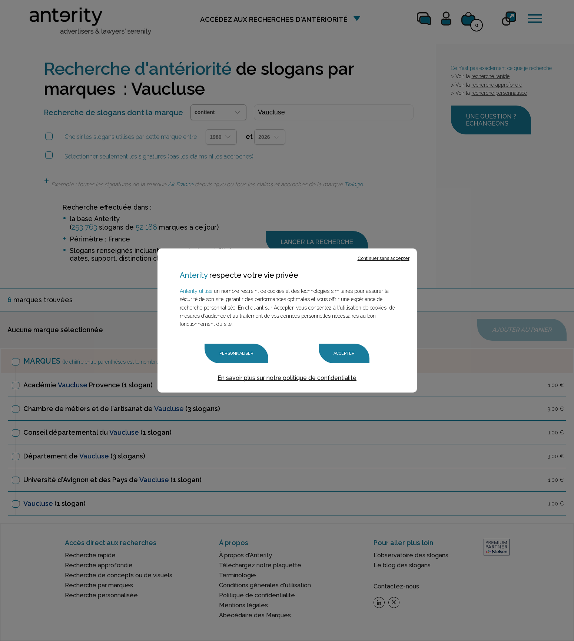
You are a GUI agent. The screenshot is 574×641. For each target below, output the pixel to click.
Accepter (344, 353)
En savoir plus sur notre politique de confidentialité (287, 377)
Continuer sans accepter (383, 258)
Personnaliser (236, 353)
